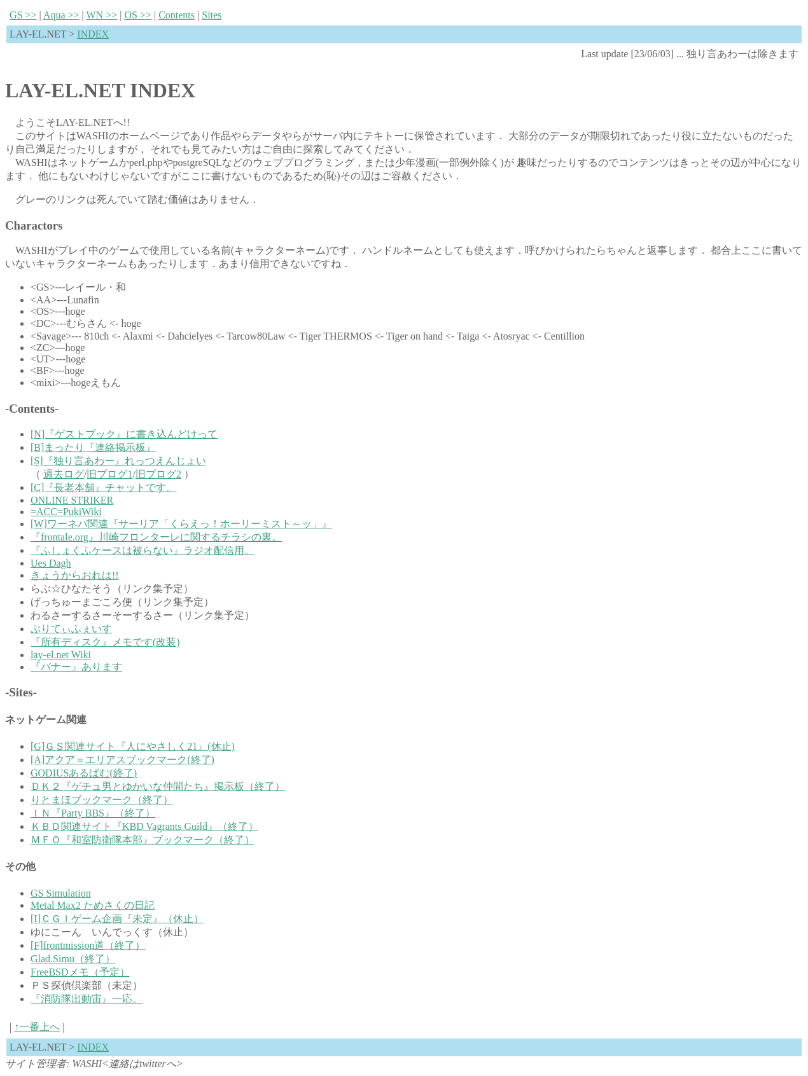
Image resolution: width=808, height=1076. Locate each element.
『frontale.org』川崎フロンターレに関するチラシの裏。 (156, 537)
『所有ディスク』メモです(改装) (105, 642)
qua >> (61, 15)
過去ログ (63, 474)
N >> (101, 15)
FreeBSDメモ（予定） (80, 972)
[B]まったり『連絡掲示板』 (93, 447)
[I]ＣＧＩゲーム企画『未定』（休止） (117, 918)
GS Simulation (61, 893)
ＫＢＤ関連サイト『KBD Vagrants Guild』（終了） (144, 826)
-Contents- (32, 408)
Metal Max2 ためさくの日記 (93, 905)
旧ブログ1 (109, 474)
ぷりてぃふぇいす (71, 628)
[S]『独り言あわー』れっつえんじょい (118, 460)
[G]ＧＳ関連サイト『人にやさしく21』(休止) (133, 746)
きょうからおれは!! (75, 575)
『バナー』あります (76, 666)
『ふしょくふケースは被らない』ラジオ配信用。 (142, 550)
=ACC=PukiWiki (66, 511)
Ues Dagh (51, 563)
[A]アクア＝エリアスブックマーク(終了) (122, 759)
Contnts (176, 15)
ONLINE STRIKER (72, 500)
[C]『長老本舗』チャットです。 (103, 487)
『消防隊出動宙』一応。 (87, 998)
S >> (23, 15)
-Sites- (21, 692)
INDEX (93, 34)
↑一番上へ (37, 1026)
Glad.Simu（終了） (73, 958)
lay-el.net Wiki (61, 654)
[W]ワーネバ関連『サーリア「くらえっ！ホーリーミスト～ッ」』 (181, 523)
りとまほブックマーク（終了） (102, 799)
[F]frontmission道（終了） (88, 945)
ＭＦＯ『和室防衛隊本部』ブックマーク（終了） (142, 839)
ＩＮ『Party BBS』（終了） (93, 813)
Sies (211, 15)
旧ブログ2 (158, 474)
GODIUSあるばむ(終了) (84, 773)
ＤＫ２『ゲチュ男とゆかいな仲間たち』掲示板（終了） (158, 786)
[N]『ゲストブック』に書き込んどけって (124, 434)
